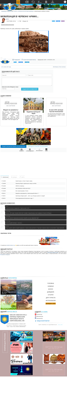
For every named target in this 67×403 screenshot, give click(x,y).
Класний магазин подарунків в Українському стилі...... (18, 233)
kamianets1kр (38, 341)
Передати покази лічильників (38, 173)
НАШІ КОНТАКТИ (43, 347)
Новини (51, 312)
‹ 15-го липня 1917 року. (6, 93)
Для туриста (50, 324)
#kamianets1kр (39, 344)
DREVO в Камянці (20, 212)
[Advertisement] (33, 189)
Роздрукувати (16, 86)
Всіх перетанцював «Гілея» (22, 217)
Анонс (50, 315)
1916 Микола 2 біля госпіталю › (59, 93)
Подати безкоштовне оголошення (13, 173)
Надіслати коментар (29, 115)
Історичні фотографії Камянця (25, 11)
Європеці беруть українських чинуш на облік (26, 210)
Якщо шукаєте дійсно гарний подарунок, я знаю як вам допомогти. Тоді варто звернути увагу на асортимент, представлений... (35, 253)
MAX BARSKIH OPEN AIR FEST (23, 214)
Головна (50, 310)
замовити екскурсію (5, 281)
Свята (22, 203)
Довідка (14, 203)
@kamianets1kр (39, 342)
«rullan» (60, 351)
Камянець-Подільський (7, 11)
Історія (50, 321)
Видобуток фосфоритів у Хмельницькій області (27, 219)
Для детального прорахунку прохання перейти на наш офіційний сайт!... (23, 243)
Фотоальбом (50, 327)
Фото (15, 11)
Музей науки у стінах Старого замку (24, 207)
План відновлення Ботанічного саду (25, 224)
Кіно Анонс (40, 2)
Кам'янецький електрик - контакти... (14, 248)
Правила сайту (22, 350)
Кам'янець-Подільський (52, 278)
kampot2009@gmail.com (17, 347)
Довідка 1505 (50, 330)
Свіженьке (4, 203)
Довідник (50, 318)
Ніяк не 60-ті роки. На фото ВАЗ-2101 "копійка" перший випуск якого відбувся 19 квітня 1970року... (29, 238)
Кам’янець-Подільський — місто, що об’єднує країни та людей (30, 222)
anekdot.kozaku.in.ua (10, 271)
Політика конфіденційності (13, 350)
